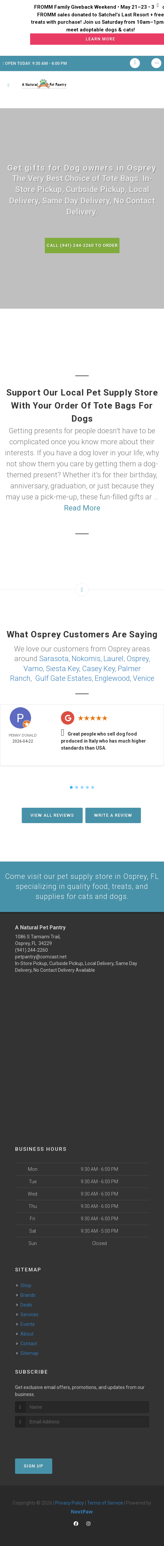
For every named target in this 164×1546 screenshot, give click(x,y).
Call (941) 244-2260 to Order (82, 245)
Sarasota (54, 658)
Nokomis (86, 658)
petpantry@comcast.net (41, 956)
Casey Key (98, 668)
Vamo (33, 668)
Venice (143, 677)
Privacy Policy (69, 1502)
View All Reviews (52, 814)
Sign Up (34, 1465)
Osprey (138, 658)
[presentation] (50, 1439)
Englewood (112, 677)
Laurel (113, 658)
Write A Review (113, 814)
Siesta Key (62, 668)
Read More (82, 508)
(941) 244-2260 (31, 949)
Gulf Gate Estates (63, 677)
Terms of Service (105, 1502)
